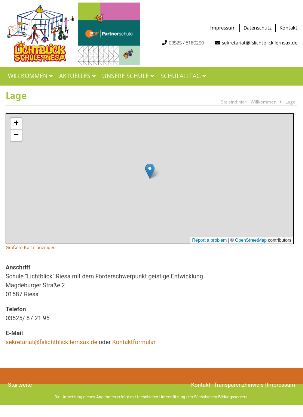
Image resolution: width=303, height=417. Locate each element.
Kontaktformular (134, 342)
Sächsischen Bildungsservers (220, 397)
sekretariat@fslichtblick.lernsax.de (259, 42)
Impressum (223, 27)
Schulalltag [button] (184, 76)
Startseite (20, 385)
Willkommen (31, 76)
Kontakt (288, 27)
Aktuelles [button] (78, 76)
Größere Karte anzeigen (31, 247)
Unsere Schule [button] (129, 76)
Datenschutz (258, 27)
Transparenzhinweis (238, 385)
